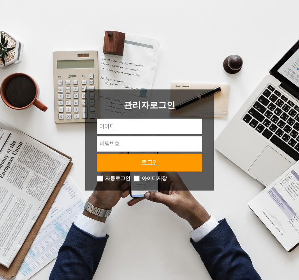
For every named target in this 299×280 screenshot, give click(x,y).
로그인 (149, 162)
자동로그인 (117, 179)
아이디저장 (154, 179)
